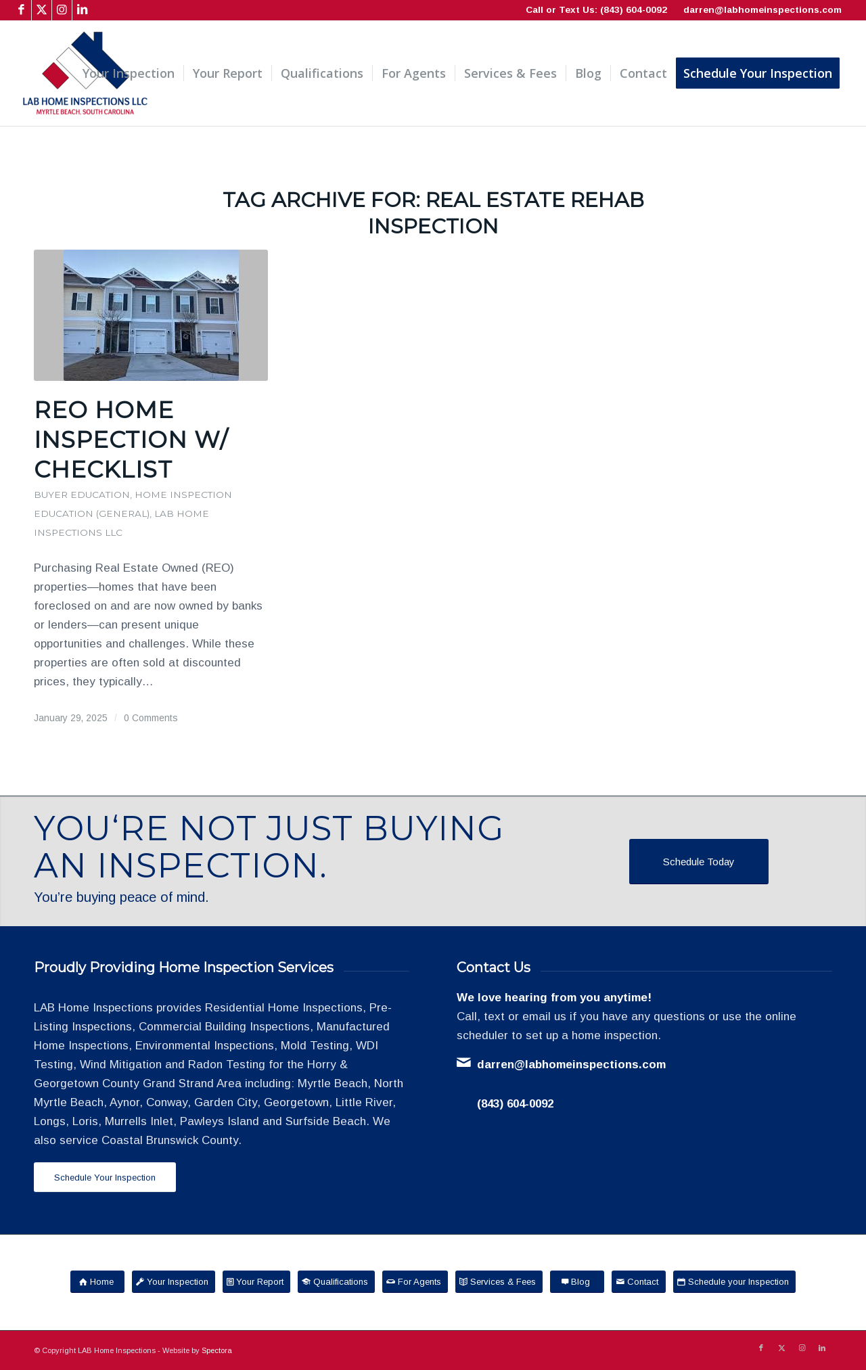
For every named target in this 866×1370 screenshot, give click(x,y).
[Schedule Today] (699, 861)
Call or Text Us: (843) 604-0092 (596, 10)
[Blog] (577, 1282)
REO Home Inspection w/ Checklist (131, 440)
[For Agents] (415, 1282)
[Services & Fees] (499, 1282)
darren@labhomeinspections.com (762, 10)
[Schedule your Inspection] (734, 1282)
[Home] (97, 1282)
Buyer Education (82, 494)
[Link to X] (41, 10)
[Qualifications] (336, 1282)
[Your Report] (256, 1282)
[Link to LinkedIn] (82, 10)
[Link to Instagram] (62, 10)
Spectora (217, 1350)
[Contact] (639, 1282)
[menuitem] (128, 73)
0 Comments (151, 718)
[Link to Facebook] (21, 10)
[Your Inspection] (173, 1282)
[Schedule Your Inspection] (105, 1177)
